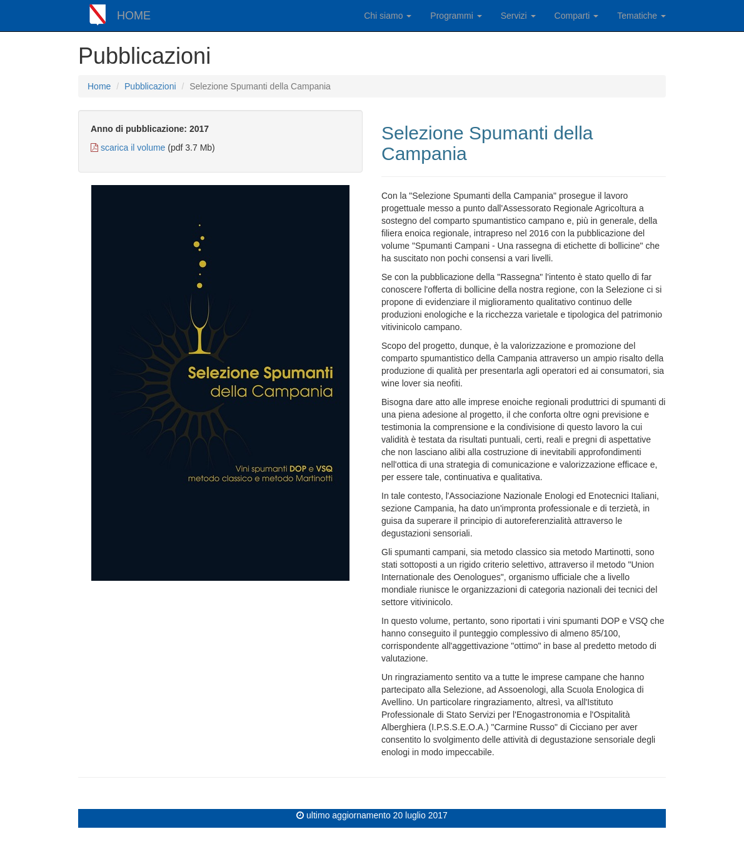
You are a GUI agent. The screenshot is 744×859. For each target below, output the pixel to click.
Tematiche (641, 16)
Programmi (455, 16)
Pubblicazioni (150, 86)
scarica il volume (133, 148)
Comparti (577, 16)
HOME (134, 15)
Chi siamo (387, 16)
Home (99, 86)
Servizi (518, 16)
